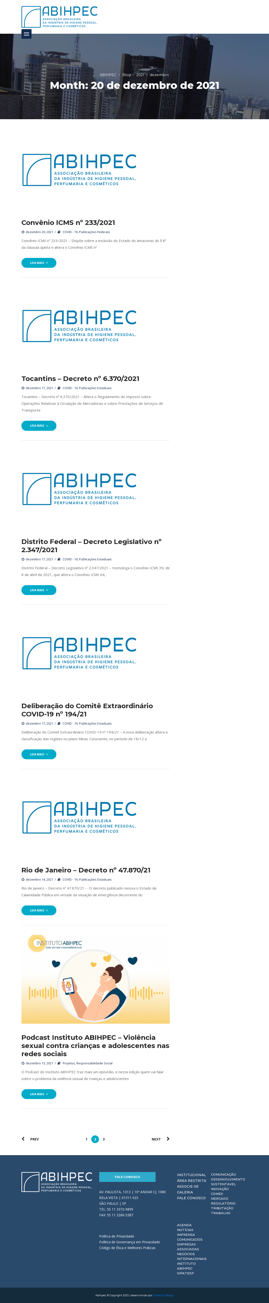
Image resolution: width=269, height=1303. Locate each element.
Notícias (185, 1230)
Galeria (185, 1192)
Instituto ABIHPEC (186, 1266)
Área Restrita (191, 1181)
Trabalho (220, 1213)
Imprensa (186, 1235)
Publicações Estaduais (95, 388)
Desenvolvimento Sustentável (228, 1181)
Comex (217, 1194)
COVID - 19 (70, 232)
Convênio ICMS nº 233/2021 (68, 222)
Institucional (191, 1175)
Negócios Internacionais (192, 1256)
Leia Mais (39, 263)
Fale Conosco (127, 1177)
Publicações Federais (94, 232)
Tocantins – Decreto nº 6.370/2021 (80, 378)
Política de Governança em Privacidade (129, 1242)
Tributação (222, 1208)
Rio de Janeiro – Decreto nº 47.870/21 (86, 870)
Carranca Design (163, 1295)
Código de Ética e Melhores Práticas (127, 1247)
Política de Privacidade (116, 1236)
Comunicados (190, 1239)
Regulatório (223, 1203)
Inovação (220, 1189)
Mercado (219, 1198)
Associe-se (188, 1186)
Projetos (69, 1063)
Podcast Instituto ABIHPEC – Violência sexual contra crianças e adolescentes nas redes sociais (95, 1045)
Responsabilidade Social (94, 1063)
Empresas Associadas (188, 1246)
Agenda (184, 1225)
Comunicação (223, 1174)
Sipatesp (185, 1273)
